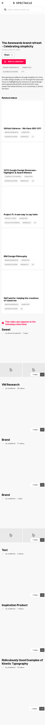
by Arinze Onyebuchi (13, 333)
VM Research (11, 384)
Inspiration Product (15, 605)
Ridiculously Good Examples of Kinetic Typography (22, 661)
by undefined (11, 388)
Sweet (6, 329)
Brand (6, 439)
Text (5, 550)
